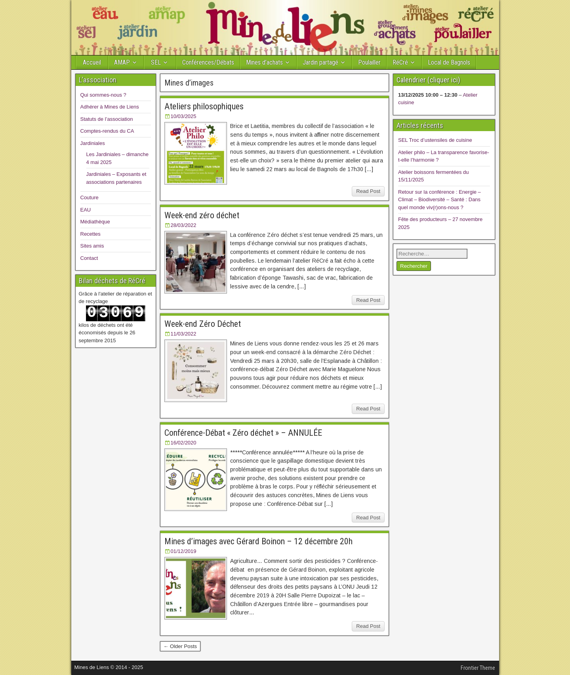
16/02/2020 (183, 443)
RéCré (400, 62)
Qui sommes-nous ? (103, 95)
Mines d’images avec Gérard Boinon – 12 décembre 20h (258, 541)
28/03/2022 (183, 225)
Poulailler (369, 62)
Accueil (92, 62)
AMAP (122, 62)
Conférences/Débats (208, 62)
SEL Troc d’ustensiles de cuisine (435, 140)
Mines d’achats (264, 62)
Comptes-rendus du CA (107, 131)
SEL (156, 62)
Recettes (90, 234)
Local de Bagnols (449, 62)
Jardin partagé (320, 62)
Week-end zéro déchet (201, 215)
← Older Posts (180, 646)
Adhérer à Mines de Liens (109, 107)
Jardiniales (92, 143)
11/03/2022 (183, 334)
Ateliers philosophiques (204, 106)
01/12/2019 (183, 551)
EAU (85, 210)
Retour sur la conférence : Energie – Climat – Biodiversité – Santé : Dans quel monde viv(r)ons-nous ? (439, 199)
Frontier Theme (478, 667)
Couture (89, 197)
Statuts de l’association (106, 119)
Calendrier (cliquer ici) (428, 80)
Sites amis (92, 246)
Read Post (368, 191)
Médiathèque (95, 222)
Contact (89, 258)
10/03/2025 (183, 116)
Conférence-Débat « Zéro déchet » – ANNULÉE (243, 433)
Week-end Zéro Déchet (202, 324)
